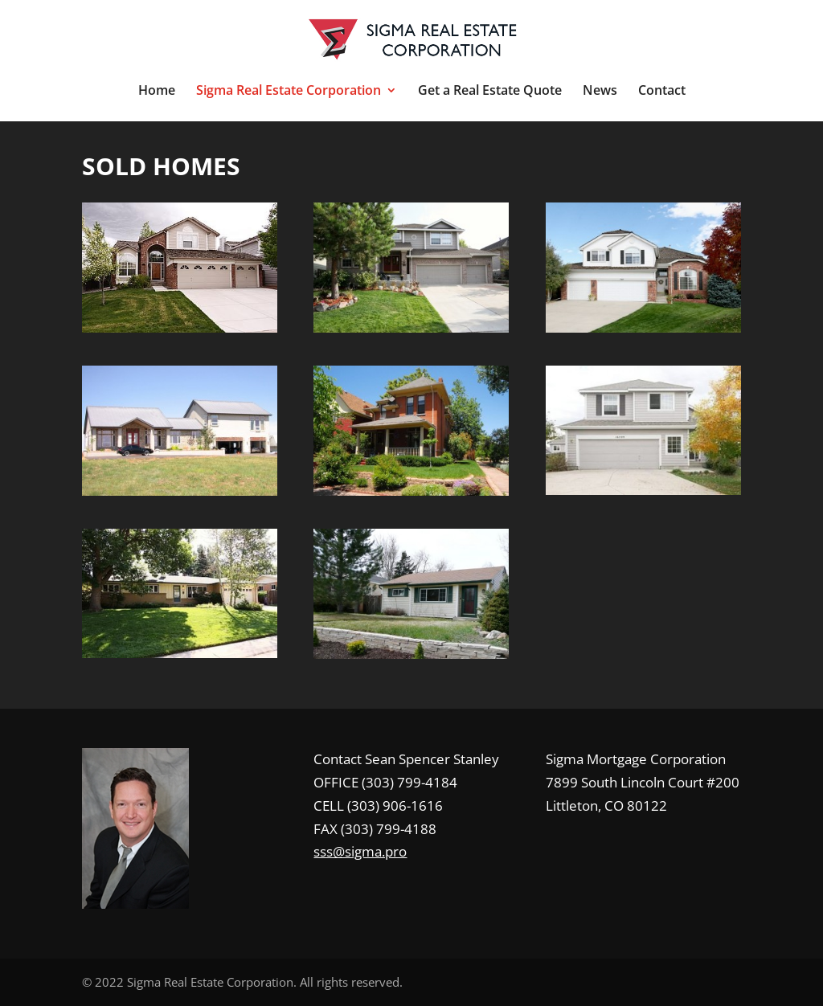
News (600, 91)
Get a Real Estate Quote (490, 91)
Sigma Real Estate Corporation (288, 91)
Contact (662, 91)
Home (156, 91)
